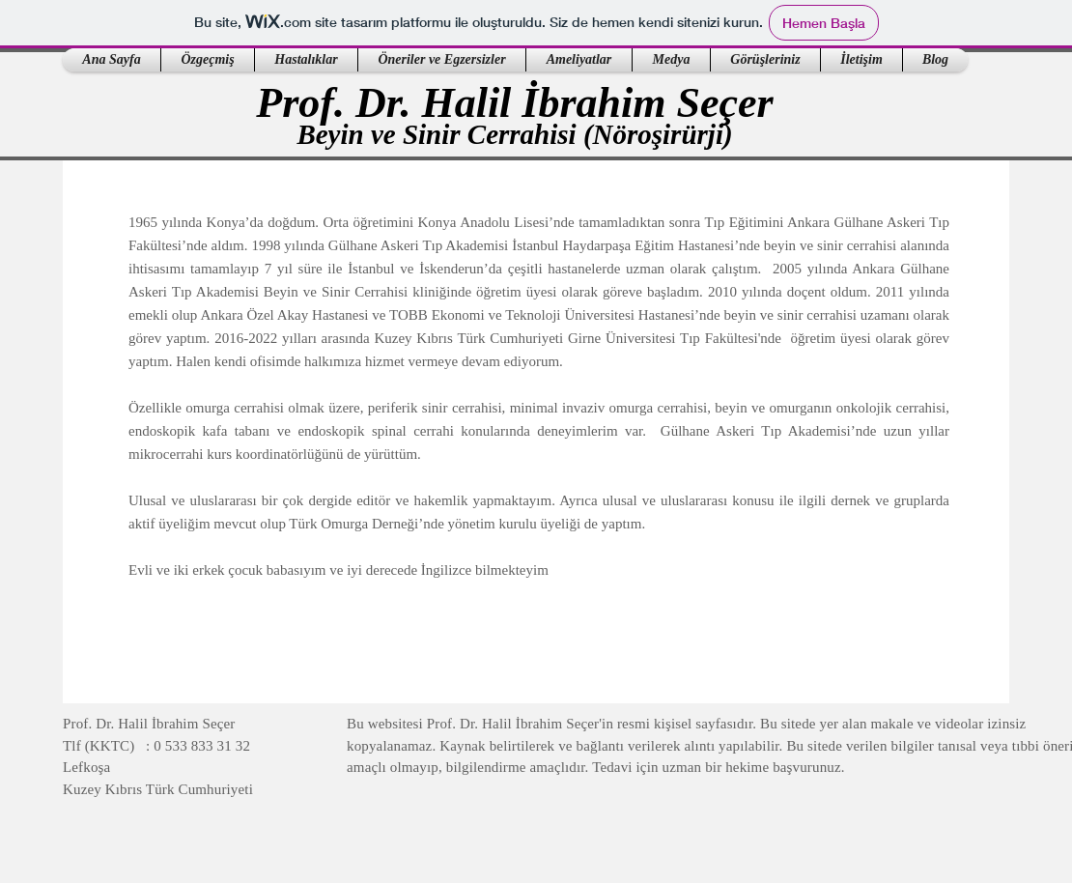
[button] (207, 59)
